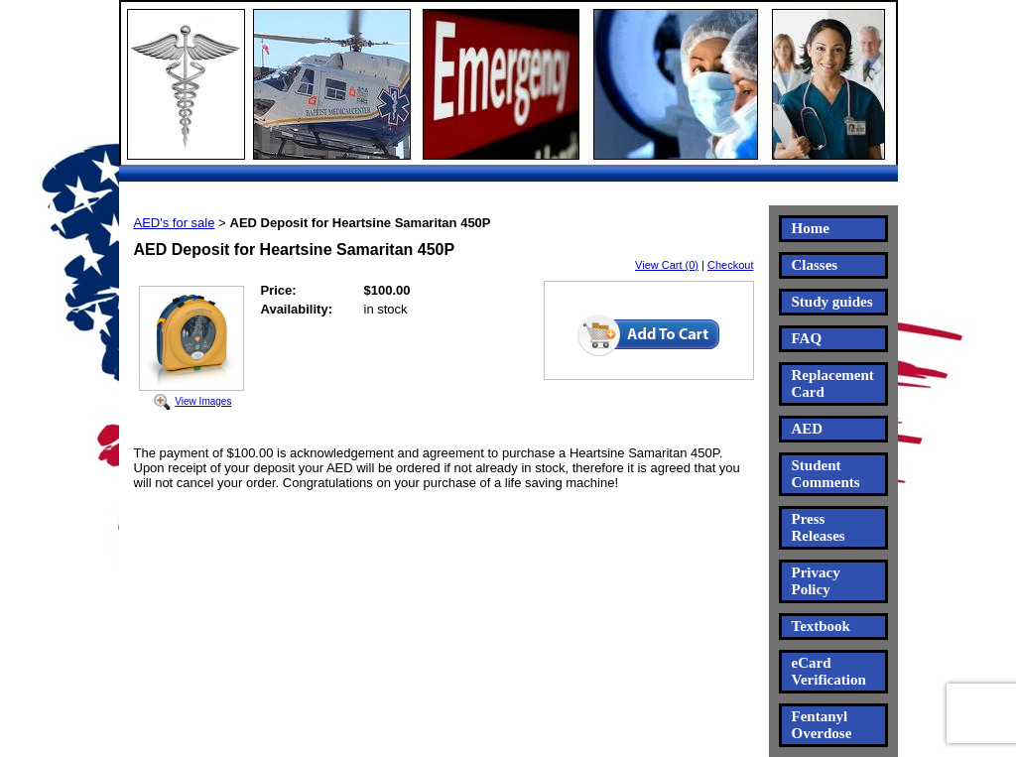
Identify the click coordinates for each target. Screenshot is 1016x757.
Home (810, 228)
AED (808, 429)
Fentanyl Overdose (822, 724)
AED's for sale (174, 222)
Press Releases (818, 527)
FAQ (807, 338)
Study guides (832, 302)
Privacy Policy (816, 581)
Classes (815, 265)
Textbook (821, 626)
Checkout (730, 265)
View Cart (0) (666, 265)
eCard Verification (829, 671)
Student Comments (826, 473)
